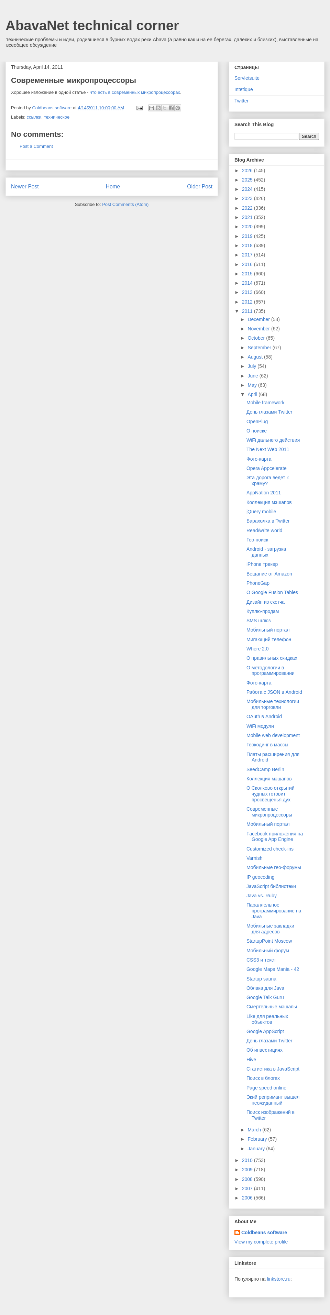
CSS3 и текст (261, 960)
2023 (248, 198)
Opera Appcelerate (266, 468)
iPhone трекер (262, 564)
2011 (248, 311)
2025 (248, 180)
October (257, 338)
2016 (248, 264)
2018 (248, 245)
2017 (248, 254)
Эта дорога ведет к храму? (267, 480)
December (259, 319)
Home (113, 186)
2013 (248, 292)
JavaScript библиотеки (271, 886)
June (253, 376)
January (257, 1148)
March (255, 1129)
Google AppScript (265, 1031)
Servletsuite (247, 78)
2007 (248, 1188)
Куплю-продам (262, 611)
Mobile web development (273, 735)
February (258, 1139)
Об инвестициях (264, 1050)
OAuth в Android (264, 716)
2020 (248, 226)
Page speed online (266, 1088)
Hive (251, 1059)
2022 (248, 208)
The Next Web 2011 (267, 449)
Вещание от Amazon (269, 574)
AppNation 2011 (263, 492)
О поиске (256, 431)
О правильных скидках (271, 658)
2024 (248, 189)
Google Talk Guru (265, 997)
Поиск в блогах (263, 1078)
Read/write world (264, 530)
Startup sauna (261, 979)
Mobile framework (265, 402)
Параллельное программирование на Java (273, 910)
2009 (248, 1169)
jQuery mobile (261, 511)
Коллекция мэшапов (269, 502)
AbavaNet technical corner (92, 25)
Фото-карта (259, 459)
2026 (248, 170)
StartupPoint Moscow (269, 941)
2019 (248, 236)
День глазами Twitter (269, 412)
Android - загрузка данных (266, 552)
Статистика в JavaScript (272, 1069)
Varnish (254, 858)
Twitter (241, 100)
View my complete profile (261, 1242)
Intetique (243, 89)
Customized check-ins (270, 849)
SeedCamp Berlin (265, 769)
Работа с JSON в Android (274, 692)
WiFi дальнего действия (273, 440)
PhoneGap (258, 583)
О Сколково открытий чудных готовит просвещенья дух (270, 793)
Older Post (199, 186)
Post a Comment (36, 146)
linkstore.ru (278, 1279)
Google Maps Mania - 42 (272, 969)
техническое (57, 117)
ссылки (34, 117)
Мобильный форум (267, 950)
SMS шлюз (258, 620)
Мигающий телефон (268, 639)
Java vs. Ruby (261, 895)
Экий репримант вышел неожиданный (272, 1100)
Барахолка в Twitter (268, 521)
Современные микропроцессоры (269, 812)
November (259, 328)
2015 (248, 273)
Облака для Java (265, 988)
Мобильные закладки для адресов (270, 928)
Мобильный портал (267, 630)
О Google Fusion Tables (272, 592)
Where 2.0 (257, 648)
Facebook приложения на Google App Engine (274, 836)
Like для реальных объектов (267, 1019)
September (260, 347)
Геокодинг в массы (267, 744)
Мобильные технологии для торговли (272, 704)
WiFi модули (260, 726)
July (252, 366)
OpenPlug (257, 421)
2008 (248, 1179)
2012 (248, 302)
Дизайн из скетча (265, 602)
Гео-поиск (257, 540)
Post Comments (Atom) (125, 204)
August (256, 357)
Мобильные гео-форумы (273, 867)
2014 (248, 283)
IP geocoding (260, 877)
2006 (248, 1198)
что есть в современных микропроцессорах (135, 92)
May (253, 385)
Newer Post (25, 186)
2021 (248, 217)
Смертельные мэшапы (271, 1006)
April (253, 394)
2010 (248, 1160)
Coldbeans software (264, 1232)
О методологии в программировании (270, 670)
